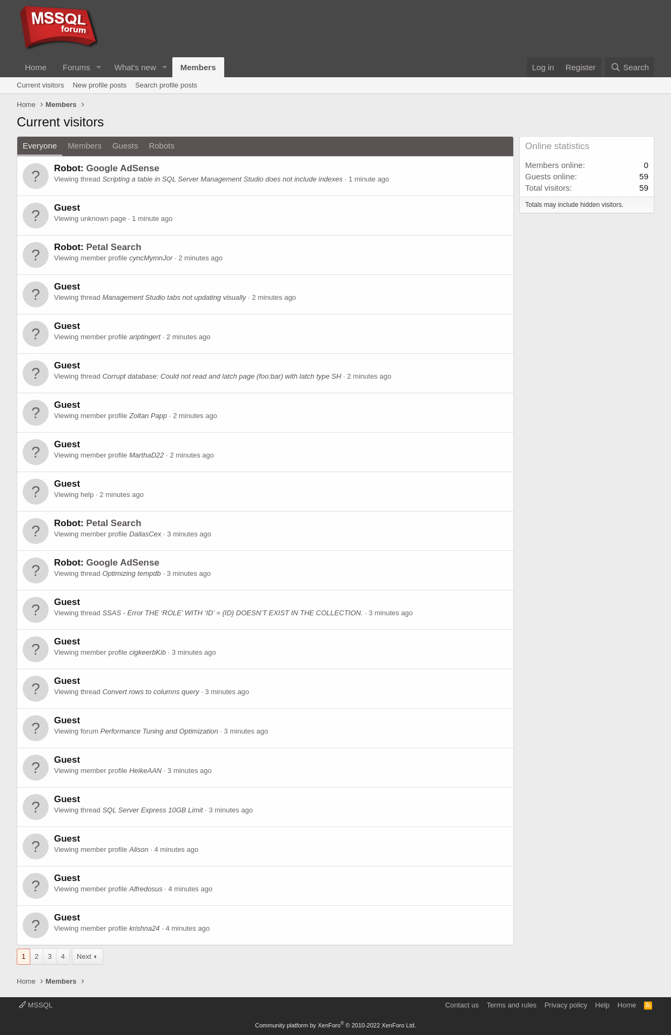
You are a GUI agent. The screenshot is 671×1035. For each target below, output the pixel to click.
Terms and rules (511, 1005)
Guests (125, 145)
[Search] (629, 67)
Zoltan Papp (148, 416)
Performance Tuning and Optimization (159, 731)
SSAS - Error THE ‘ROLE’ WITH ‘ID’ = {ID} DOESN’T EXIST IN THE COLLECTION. (232, 613)
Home (35, 67)
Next (84, 956)
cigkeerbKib (147, 652)
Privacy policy (566, 1005)
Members (198, 67)
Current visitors (40, 85)
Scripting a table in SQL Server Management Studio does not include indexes (222, 179)
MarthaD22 (146, 455)
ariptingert (144, 337)
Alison (138, 849)
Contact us (462, 1005)
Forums (76, 67)
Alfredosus (145, 889)
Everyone (40, 145)
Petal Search (113, 247)
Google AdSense (122, 168)
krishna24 (144, 928)
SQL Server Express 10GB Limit (152, 810)
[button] (98, 67)
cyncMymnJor (150, 258)
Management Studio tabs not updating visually (174, 297)
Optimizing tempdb (131, 573)
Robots (162, 145)
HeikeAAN (145, 771)
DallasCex (145, 534)
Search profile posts (166, 85)
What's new (135, 67)
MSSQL (35, 1005)
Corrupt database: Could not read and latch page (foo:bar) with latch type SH (221, 376)
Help (602, 1005)
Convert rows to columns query (150, 692)
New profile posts (99, 85)
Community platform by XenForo (335, 1025)
